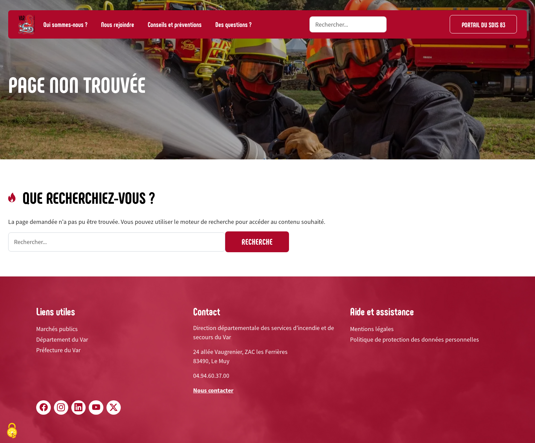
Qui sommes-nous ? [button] (65, 24)
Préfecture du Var (58, 350)
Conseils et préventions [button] (175, 24)
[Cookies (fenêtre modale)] (12, 431)
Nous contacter (213, 390)
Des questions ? (233, 24)
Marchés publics (57, 329)
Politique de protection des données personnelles (414, 339)
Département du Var (62, 339)
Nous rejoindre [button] (117, 24)
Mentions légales (372, 329)
